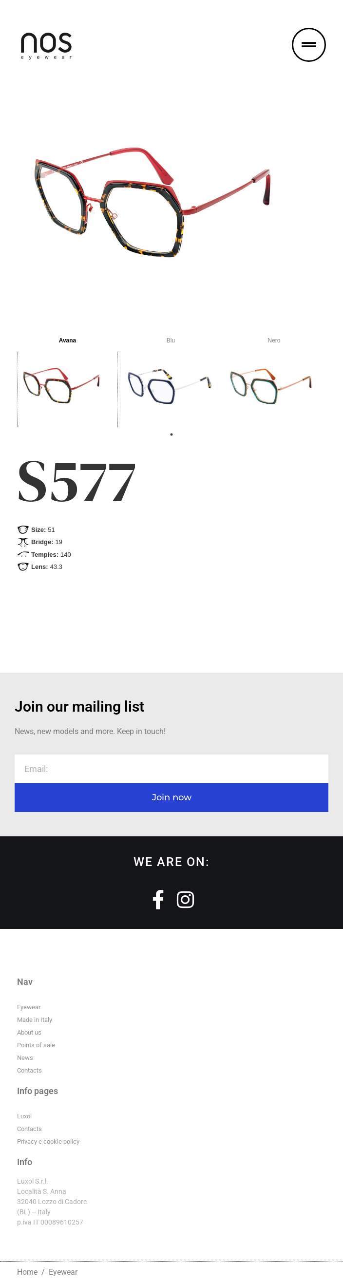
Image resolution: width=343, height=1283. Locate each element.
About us (29, 1032)
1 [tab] (171, 434)
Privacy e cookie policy (48, 1141)
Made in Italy (34, 1019)
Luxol (24, 1116)
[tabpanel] (68, 378)
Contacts (29, 1070)
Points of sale (36, 1045)
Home (27, 1272)
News (25, 1057)
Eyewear (63, 1272)
